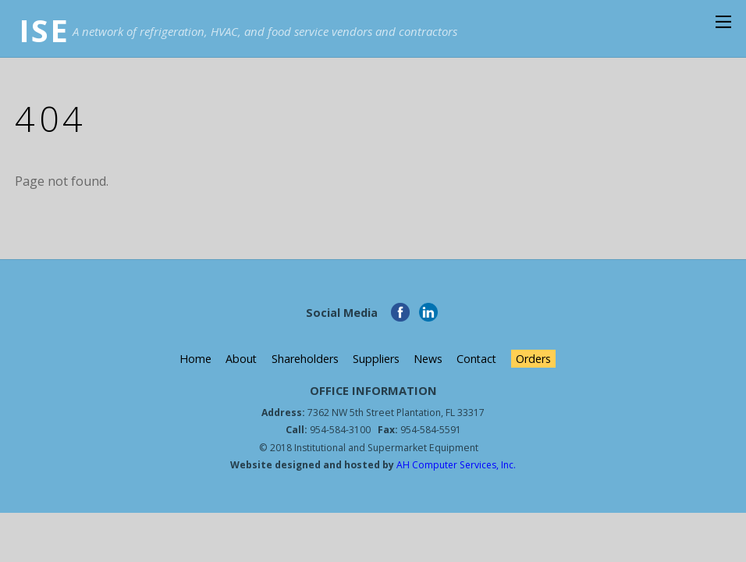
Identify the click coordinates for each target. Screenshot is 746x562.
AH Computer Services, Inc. (455, 464)
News (428, 358)
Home (194, 358)
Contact (477, 358)
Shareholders (304, 358)
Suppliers (375, 358)
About (241, 358)
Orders (534, 358)
